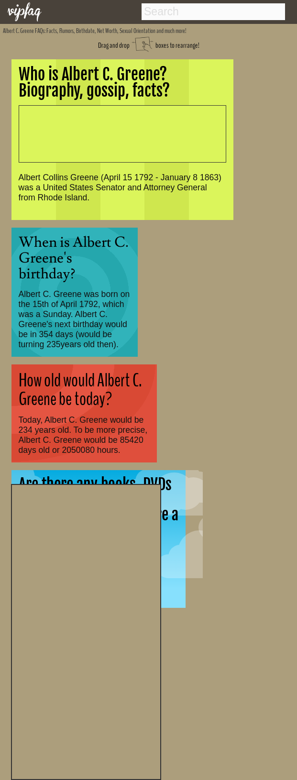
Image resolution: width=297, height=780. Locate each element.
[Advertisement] (86, 630)
